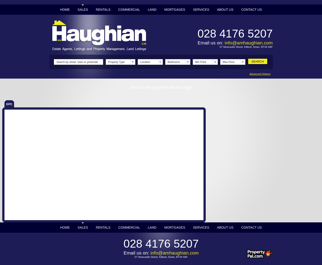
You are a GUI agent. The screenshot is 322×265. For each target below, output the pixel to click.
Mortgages (174, 9)
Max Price (229, 62)
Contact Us (251, 9)
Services (201, 9)
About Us (225, 9)
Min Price (200, 62)
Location (145, 62)
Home (65, 9)
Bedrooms (174, 62)
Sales (83, 9)
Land (152, 9)
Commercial (129, 9)
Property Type (116, 62)
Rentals (103, 9)
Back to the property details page (161, 87)
